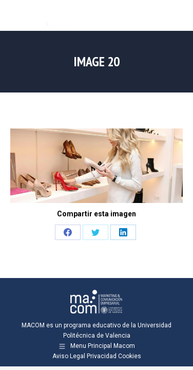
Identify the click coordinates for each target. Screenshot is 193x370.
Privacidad (102, 356)
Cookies (129, 356)
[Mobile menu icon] (176, 15)
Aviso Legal (68, 356)
